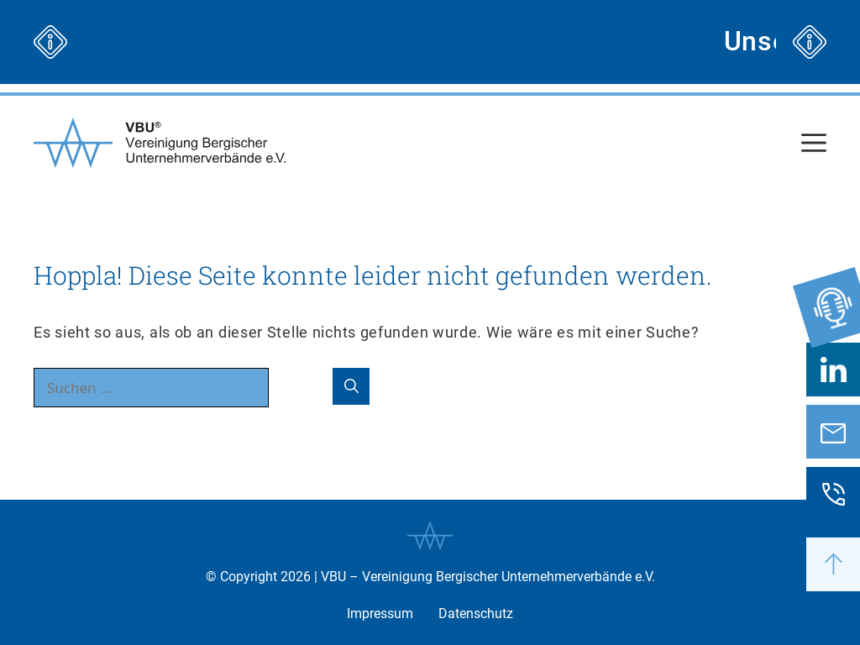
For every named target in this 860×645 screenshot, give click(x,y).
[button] (833, 564)
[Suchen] (351, 386)
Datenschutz (475, 613)
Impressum (380, 613)
